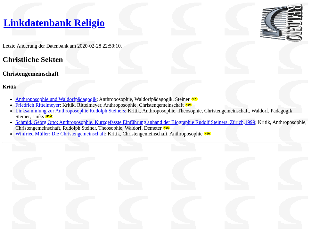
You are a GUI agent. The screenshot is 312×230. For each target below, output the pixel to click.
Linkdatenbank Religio (54, 22)
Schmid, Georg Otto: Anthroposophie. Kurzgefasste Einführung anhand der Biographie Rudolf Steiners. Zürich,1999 (135, 122)
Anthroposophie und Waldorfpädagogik (55, 99)
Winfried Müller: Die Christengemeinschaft (60, 133)
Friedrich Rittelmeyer (37, 105)
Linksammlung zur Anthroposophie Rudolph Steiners (70, 110)
